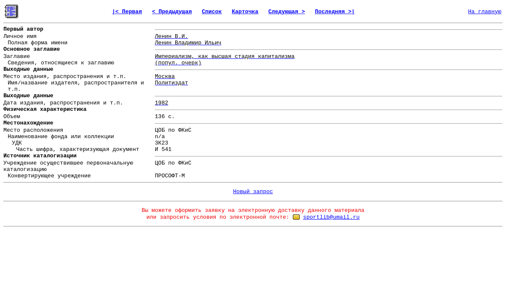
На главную (484, 12)
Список (212, 12)
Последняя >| (335, 12)
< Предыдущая (172, 12)
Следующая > (286, 12)
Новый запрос (253, 191)
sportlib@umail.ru (331, 217)
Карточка (245, 12)
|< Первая (127, 12)
